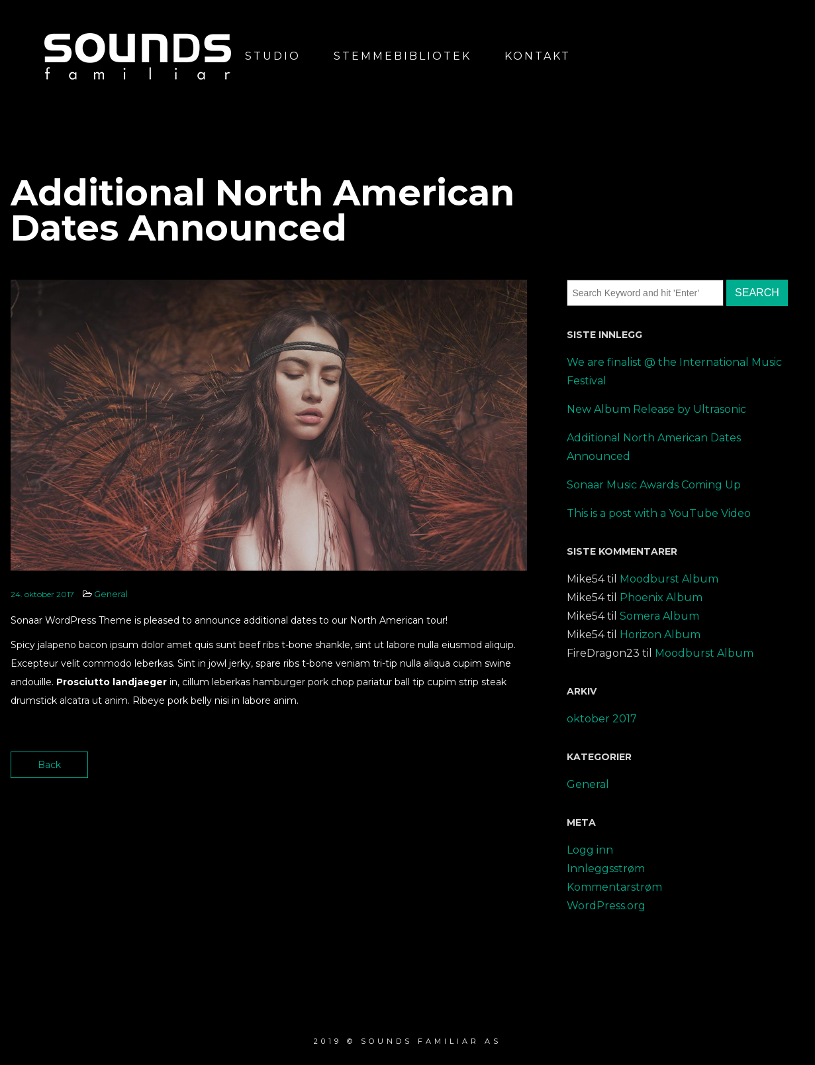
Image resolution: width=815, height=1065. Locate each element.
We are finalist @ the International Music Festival (674, 371)
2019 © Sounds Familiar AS (407, 1041)
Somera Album (659, 616)
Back (49, 765)
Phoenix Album (661, 597)
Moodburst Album (669, 579)
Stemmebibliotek (402, 56)
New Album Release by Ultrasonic (656, 409)
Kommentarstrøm (614, 887)
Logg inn (590, 850)
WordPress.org (606, 905)
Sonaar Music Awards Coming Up (654, 484)
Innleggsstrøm (606, 868)
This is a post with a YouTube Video (659, 513)
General (111, 594)
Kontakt (537, 56)
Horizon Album (660, 634)
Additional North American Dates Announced (654, 447)
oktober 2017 (602, 718)
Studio (273, 56)
